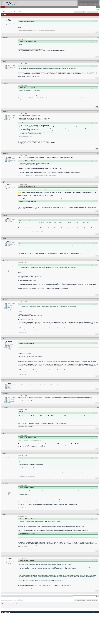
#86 (98, 153)
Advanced (99, 7)
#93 (98, 380)
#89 (98, 238)
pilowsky (5, 37)
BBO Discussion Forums (5, 9)
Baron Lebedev (21, 51)
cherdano (5, 16)
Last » (21, 11)
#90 (98, 260)
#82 (98, 37)
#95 (98, 407)
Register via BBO (83, 4)
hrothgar (5, 260)
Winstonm (6, 393)
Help (96, 4)
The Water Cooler (18, 9)
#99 (98, 514)
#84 (98, 83)
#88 (98, 215)
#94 (98, 393)
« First (7, 11)
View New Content (93, 9)
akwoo (5, 215)
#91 (98, 299)
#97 (98, 453)
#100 (98, 556)
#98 (98, 483)
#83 (98, 61)
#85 (98, 111)
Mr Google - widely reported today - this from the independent (30, 49)
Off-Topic (12, 9)
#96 (98, 433)
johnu (4, 61)
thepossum (6, 380)
